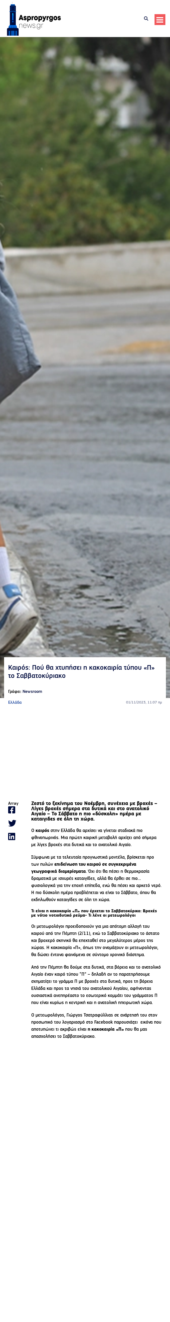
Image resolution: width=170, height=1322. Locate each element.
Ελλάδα (15, 702)
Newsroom (32, 692)
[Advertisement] (85, 753)
